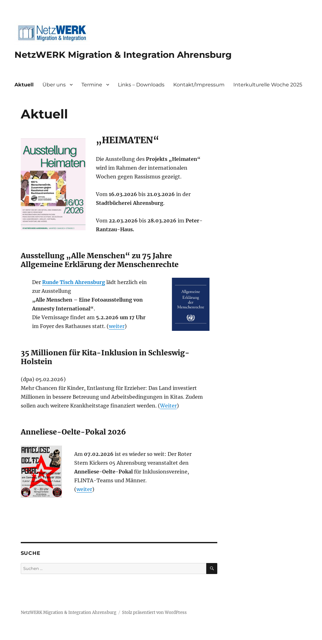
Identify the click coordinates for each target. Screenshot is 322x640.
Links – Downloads (141, 85)
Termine (91, 85)
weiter (117, 326)
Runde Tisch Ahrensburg (73, 282)
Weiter (168, 405)
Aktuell (24, 85)
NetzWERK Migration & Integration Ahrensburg (123, 54)
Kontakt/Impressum (199, 85)
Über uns (54, 85)
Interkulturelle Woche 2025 (267, 85)
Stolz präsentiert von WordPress (154, 612)
